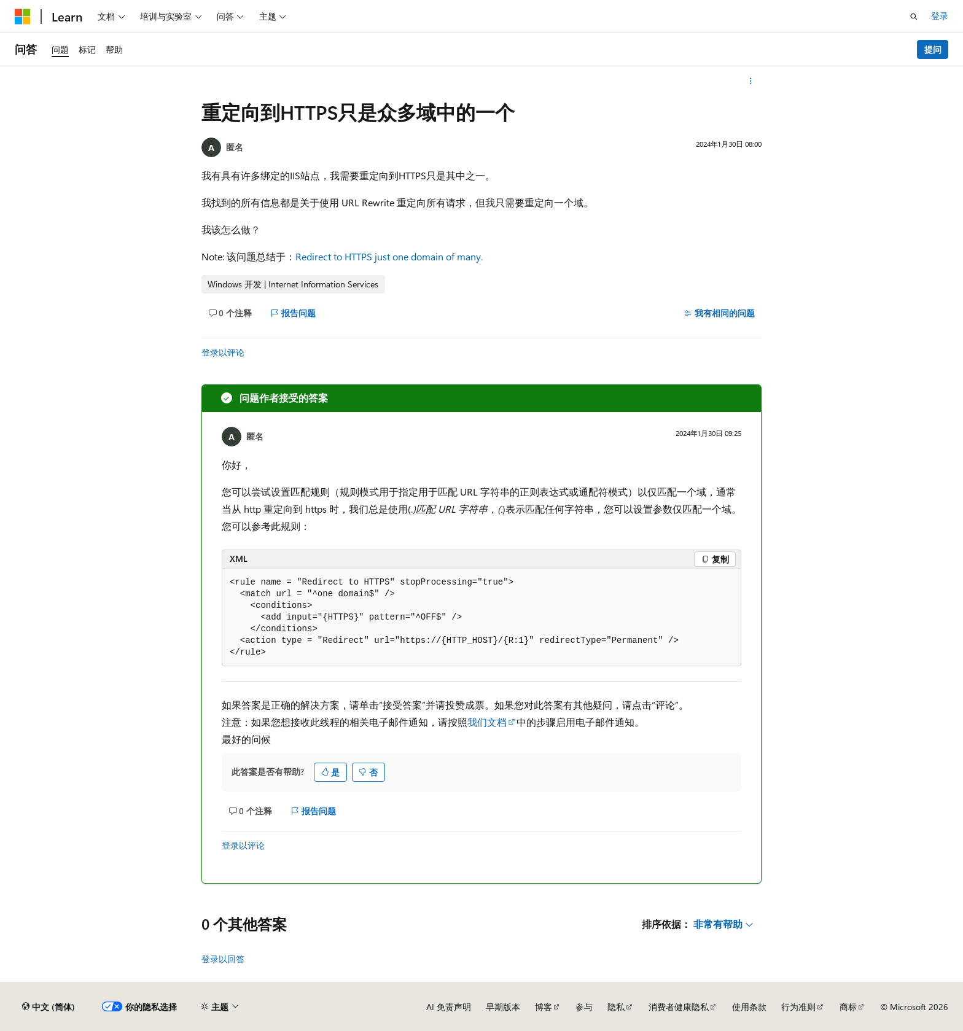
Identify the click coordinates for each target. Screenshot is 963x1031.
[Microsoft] (23, 17)
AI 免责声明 (448, 1007)
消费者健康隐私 (679, 1007)
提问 (933, 49)
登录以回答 (222, 959)
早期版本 (503, 1007)
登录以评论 (222, 352)
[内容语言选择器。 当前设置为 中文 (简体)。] (48, 1007)
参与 (584, 1007)
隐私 (616, 1007)
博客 (543, 1007)
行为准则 (798, 1007)
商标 (848, 1007)
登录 (939, 15)
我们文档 (487, 721)
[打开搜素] (914, 17)
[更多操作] (751, 81)
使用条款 (749, 1007)
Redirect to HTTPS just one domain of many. (389, 256)
